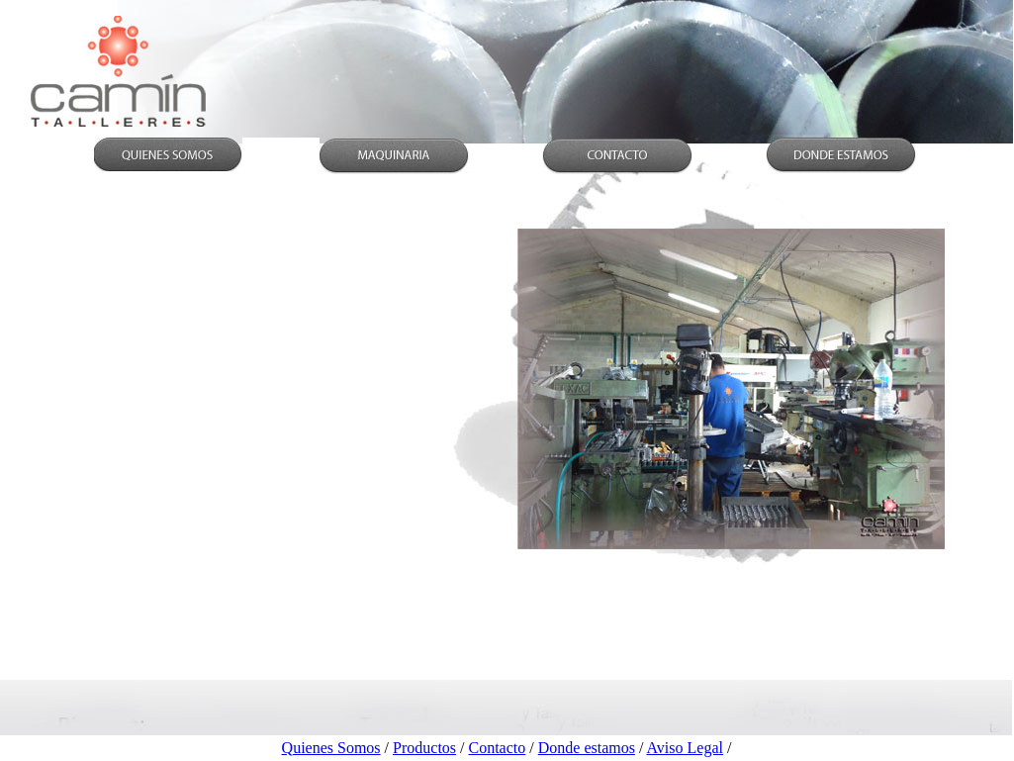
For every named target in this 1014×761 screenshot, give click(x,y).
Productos (424, 747)
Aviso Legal (684, 747)
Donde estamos (586, 747)
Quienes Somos (331, 747)
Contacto (497, 747)
